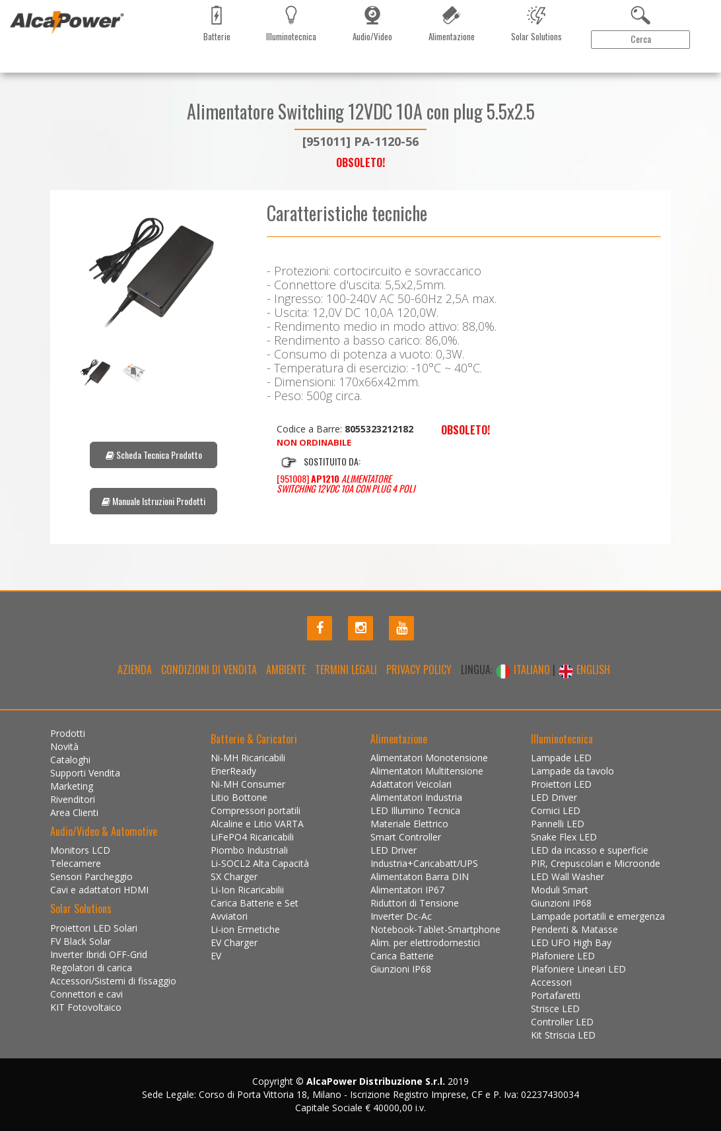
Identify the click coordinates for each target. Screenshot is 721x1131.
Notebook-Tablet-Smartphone (435, 929)
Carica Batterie (402, 955)
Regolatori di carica (91, 967)
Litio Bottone (239, 797)
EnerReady (233, 771)
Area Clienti (678, 59)
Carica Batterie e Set (254, 903)
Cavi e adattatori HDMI (99, 889)
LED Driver (393, 850)
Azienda (135, 669)
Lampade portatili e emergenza (598, 916)
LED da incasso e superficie (589, 850)
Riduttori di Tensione (414, 903)
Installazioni (325, 58)
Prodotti (27, 58)
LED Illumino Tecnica (415, 810)
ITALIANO (524, 669)
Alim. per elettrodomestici (425, 942)
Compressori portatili (255, 810)
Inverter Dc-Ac (401, 916)
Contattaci (268, 58)
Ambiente (286, 669)
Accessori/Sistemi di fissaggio (113, 981)
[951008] (346, 483)
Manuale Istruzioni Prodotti (153, 501)
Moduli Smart (559, 889)
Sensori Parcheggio (91, 876)
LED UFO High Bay (571, 942)
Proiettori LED (561, 784)
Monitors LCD (80, 850)
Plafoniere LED (563, 955)
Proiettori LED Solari (93, 928)
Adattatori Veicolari (411, 784)
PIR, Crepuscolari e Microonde (595, 863)
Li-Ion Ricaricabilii (247, 889)
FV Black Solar (80, 941)
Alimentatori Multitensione (426, 771)
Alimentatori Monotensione (429, 757)
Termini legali (346, 669)
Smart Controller (405, 837)
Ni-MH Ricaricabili (248, 757)
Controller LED (562, 1021)
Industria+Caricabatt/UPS (424, 863)
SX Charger (234, 876)
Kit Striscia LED (563, 1035)
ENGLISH (584, 669)
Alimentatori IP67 (407, 889)
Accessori (551, 982)
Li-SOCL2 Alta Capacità (260, 863)
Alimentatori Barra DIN (419, 876)
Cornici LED (555, 810)
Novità (69, 58)
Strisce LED (555, 1008)
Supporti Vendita (85, 773)
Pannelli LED (557, 823)
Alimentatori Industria (416, 797)
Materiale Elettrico (409, 823)
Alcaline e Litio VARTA (257, 823)
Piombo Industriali (249, 850)
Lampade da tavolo (572, 771)
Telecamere (75, 863)
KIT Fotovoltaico (85, 1007)
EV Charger (234, 942)
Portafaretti (555, 995)
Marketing (161, 58)
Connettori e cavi (86, 994)
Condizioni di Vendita (209, 669)
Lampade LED (561, 757)
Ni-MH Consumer (248, 784)
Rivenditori (214, 58)
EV (216, 955)
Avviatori (229, 916)
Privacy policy (419, 669)
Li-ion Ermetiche (245, 929)
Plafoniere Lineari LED (578, 969)
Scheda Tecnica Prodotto (154, 455)
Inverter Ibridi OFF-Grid (98, 954)
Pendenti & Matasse (574, 929)
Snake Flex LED (564, 837)
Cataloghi (111, 58)
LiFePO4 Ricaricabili (252, 837)
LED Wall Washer (567, 876)
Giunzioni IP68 (400, 969)
